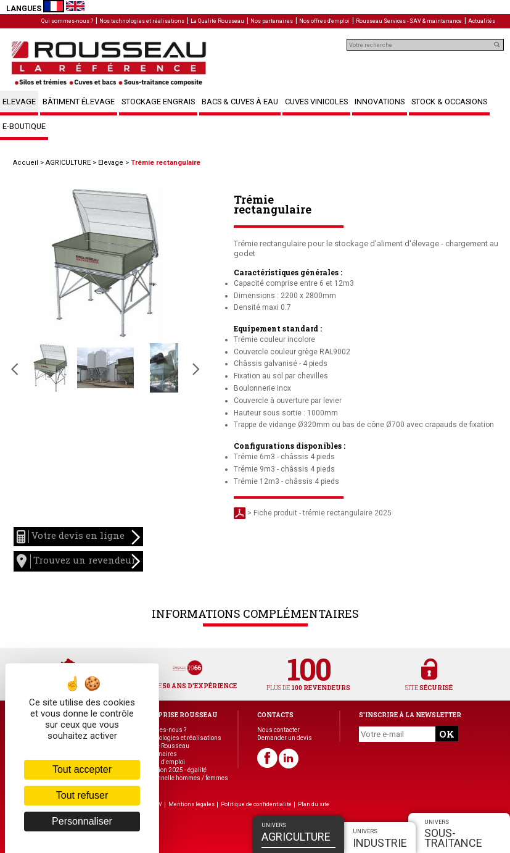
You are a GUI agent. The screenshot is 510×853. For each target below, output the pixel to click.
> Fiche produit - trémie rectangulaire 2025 (313, 513)
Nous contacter (278, 729)
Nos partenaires (271, 21)
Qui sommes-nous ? (67, 21)
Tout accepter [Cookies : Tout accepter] (82, 769)
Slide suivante (196, 369)
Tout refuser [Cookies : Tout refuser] (82, 795)
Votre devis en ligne (78, 537)
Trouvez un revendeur (78, 561)
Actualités (481, 21)
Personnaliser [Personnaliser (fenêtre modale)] (82, 821)
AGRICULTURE (68, 163)
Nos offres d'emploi (324, 21)
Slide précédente (14, 369)
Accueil (25, 163)
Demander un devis (284, 737)
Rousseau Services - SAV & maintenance (409, 21)
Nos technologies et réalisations (141, 21)
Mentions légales (191, 804)
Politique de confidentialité (256, 804)
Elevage (110, 163)
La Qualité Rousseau (217, 21)
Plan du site (313, 804)
